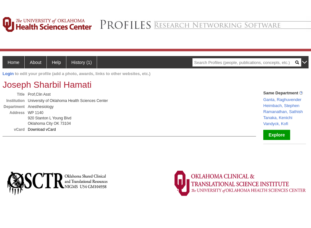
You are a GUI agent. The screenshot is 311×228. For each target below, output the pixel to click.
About (35, 62)
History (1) (81, 62)
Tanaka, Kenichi (277, 117)
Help (56, 62)
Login (8, 73)
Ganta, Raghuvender (282, 99)
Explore (277, 134)
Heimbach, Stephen (281, 105)
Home (13, 62)
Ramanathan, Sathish (283, 111)
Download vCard (42, 129)
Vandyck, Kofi (275, 123)
